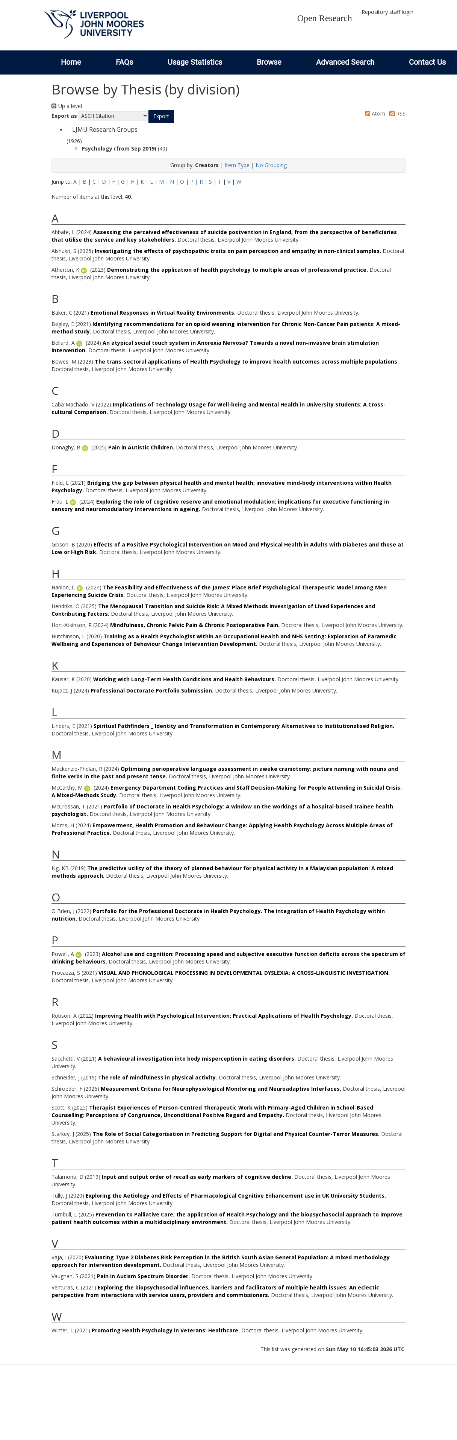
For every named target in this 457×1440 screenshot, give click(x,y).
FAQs (124, 62)
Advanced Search (345, 62)
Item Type (237, 165)
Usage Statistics (195, 62)
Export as (64, 115)
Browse (269, 62)
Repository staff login (387, 11)
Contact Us (427, 62)
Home (71, 62)
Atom (373, 113)
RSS (396, 113)
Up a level (66, 106)
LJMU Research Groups (105, 129)
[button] (161, 116)
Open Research (324, 18)
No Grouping (271, 165)
